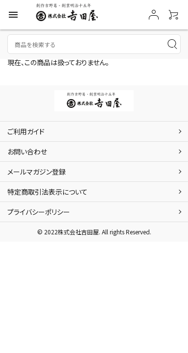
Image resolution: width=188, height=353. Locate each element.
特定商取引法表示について (47, 192)
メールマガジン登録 (36, 171)
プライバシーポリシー (38, 212)
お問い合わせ (27, 151)
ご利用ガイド (26, 131)
